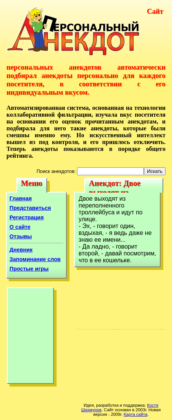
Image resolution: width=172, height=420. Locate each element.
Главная (20, 198)
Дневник (21, 250)
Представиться (30, 208)
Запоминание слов (35, 259)
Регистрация (26, 217)
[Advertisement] (30, 337)
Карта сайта (135, 414)
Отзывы (20, 236)
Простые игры (29, 269)
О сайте (19, 227)
